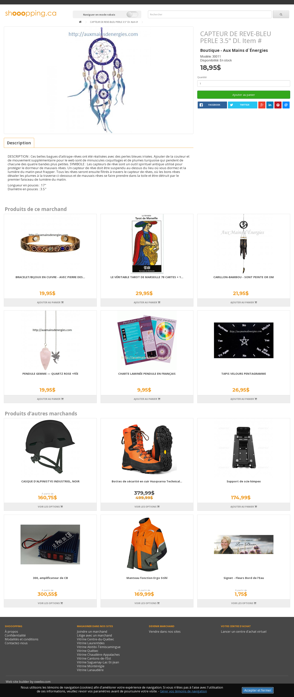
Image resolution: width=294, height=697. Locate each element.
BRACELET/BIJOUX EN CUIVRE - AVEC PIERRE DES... (50, 277)
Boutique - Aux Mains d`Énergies (234, 50)
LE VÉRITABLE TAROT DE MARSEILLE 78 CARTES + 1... (147, 277)
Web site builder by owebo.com (28, 682)
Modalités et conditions (21, 639)
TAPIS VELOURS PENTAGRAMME (243, 373)
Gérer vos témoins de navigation (183, 691)
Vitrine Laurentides (91, 643)
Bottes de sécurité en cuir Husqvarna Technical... (147, 481)
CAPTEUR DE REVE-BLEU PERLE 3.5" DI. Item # (114, 22)
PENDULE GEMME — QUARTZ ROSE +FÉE (50, 373)
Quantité (202, 77)
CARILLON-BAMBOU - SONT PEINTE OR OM (243, 277)
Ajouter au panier (243, 95)
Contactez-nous (16, 643)
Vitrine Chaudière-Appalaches (98, 654)
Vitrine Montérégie (90, 666)
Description (19, 143)
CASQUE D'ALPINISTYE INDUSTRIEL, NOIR (50, 481)
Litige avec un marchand (94, 635)
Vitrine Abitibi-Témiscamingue (99, 647)
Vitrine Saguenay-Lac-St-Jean (98, 662)
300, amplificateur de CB (50, 578)
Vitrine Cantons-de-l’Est (94, 658)
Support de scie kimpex (244, 481)
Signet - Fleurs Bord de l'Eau (244, 578)
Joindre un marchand (92, 631)
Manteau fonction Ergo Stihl (146, 578)
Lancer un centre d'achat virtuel (243, 631)
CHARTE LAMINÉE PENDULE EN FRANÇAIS (147, 373)
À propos (11, 631)
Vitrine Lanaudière (90, 670)
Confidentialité (15, 635)
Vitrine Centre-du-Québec (95, 639)
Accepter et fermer (257, 690)
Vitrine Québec (87, 651)
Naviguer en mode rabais (99, 14)
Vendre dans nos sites (165, 631)
